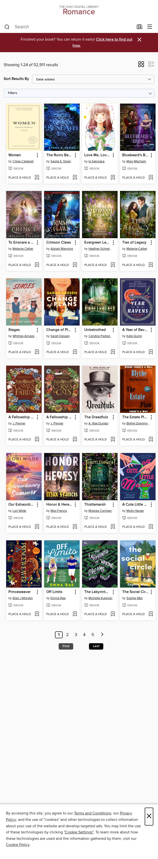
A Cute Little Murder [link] (135, 504)
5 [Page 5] (92, 635)
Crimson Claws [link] (58, 242)
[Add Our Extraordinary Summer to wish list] (37, 527)
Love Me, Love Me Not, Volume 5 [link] (97, 155)
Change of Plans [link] (59, 330)
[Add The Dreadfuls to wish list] (113, 440)
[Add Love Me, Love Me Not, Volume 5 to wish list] (113, 178)
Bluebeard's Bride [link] (135, 155)
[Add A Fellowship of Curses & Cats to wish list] (75, 440)
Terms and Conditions (92, 813)
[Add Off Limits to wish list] (75, 614)
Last (96, 646)
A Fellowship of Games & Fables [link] (21, 417)
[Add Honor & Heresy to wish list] (75, 527)
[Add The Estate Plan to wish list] (151, 440)
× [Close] (149, 816)
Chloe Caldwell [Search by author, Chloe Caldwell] (23, 161)
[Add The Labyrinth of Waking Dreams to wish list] (113, 614)
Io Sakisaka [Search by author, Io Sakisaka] (96, 161)
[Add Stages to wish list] (37, 352)
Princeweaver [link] (19, 592)
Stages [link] (14, 330)
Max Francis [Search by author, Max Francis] (59, 511)
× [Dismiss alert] (139, 40)
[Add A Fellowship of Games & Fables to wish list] (37, 440)
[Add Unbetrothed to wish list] (113, 352)
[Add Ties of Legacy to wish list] (151, 265)
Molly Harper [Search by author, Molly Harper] (135, 511)
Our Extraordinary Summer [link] (21, 504)
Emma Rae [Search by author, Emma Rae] (58, 598)
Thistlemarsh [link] (95, 504)
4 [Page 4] (84, 635)
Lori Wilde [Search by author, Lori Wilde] (19, 511)
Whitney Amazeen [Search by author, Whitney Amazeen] (24, 336)
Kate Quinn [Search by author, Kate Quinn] (134, 336)
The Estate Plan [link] (135, 417)
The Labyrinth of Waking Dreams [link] (97, 592)
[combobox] (69, 27)
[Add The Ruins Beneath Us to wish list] (75, 178)
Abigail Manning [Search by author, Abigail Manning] (62, 249)
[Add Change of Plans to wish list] (75, 352)
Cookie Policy (17, 844)
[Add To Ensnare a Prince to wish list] (37, 265)
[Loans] (139, 28)
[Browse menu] (149, 27)
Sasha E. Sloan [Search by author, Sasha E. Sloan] (61, 161)
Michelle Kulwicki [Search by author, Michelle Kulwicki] (100, 598)
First (66, 646)
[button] (141, 65)
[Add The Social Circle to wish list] (151, 614)
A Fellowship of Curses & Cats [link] (59, 417)
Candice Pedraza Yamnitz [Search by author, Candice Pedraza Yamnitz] (100, 336)
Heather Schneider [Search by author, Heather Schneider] (100, 249)
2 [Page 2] (67, 635)
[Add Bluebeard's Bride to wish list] (151, 178)
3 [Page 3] (76, 635)
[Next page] (102, 635)
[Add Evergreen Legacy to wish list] (113, 265)
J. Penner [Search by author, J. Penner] (19, 423)
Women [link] (14, 155)
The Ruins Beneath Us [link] (59, 155)
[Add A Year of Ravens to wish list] (151, 352)
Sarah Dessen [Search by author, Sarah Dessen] (60, 336)
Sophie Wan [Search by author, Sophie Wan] (134, 598)
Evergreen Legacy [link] (97, 242)
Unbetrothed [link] (95, 330)
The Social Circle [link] (135, 592)
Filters (12, 93)
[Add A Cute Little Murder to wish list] (151, 527)
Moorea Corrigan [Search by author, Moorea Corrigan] (100, 511)
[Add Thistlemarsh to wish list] (113, 527)
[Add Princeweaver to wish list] (37, 614)
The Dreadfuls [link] (96, 417)
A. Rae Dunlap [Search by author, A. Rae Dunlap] (98, 423)
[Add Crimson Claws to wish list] (75, 265)
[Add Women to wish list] (37, 178)
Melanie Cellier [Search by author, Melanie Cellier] (23, 249)
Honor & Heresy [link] (59, 504)
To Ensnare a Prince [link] (21, 242)
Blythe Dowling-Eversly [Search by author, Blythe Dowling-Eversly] (138, 423)
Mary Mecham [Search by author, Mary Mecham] (136, 161)
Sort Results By (16, 79)
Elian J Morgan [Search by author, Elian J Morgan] (23, 598)
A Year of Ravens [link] (135, 330)
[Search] (7, 27)
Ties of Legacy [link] (134, 242)
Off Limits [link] (54, 592)
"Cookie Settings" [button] (78, 832)
